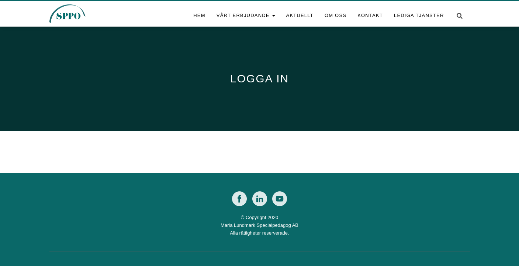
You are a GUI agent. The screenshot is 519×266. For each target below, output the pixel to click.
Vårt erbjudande (246, 15)
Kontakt (370, 15)
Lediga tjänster (419, 15)
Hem (199, 15)
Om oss (335, 15)
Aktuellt (300, 15)
